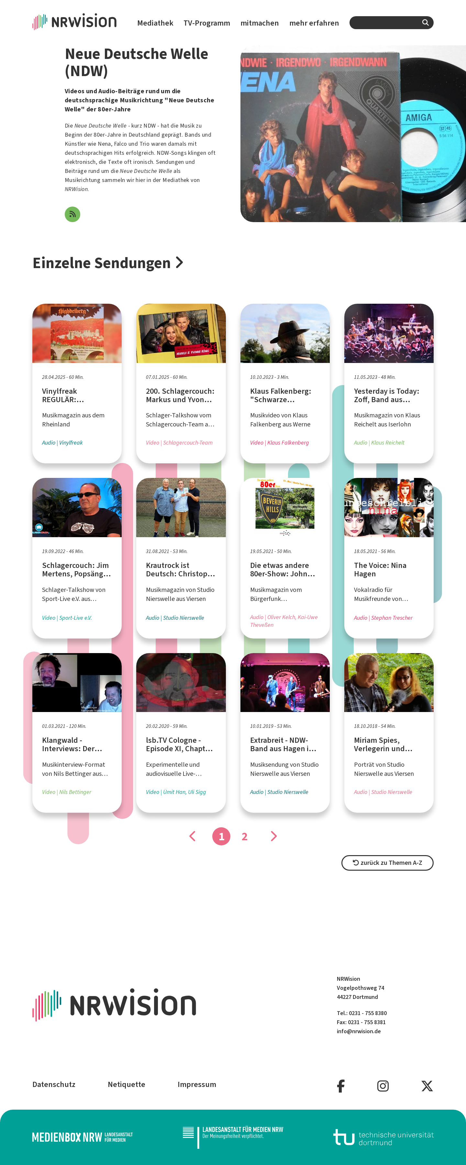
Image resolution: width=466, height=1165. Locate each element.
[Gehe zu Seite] (273, 836)
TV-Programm (206, 23)
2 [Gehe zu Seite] (245, 836)
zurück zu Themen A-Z (387, 862)
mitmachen (259, 23)
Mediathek (155, 23)
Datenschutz (53, 1084)
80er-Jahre (107, 135)
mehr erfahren (314, 23)
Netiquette (126, 1084)
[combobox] (392, 22)
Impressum (197, 1084)
